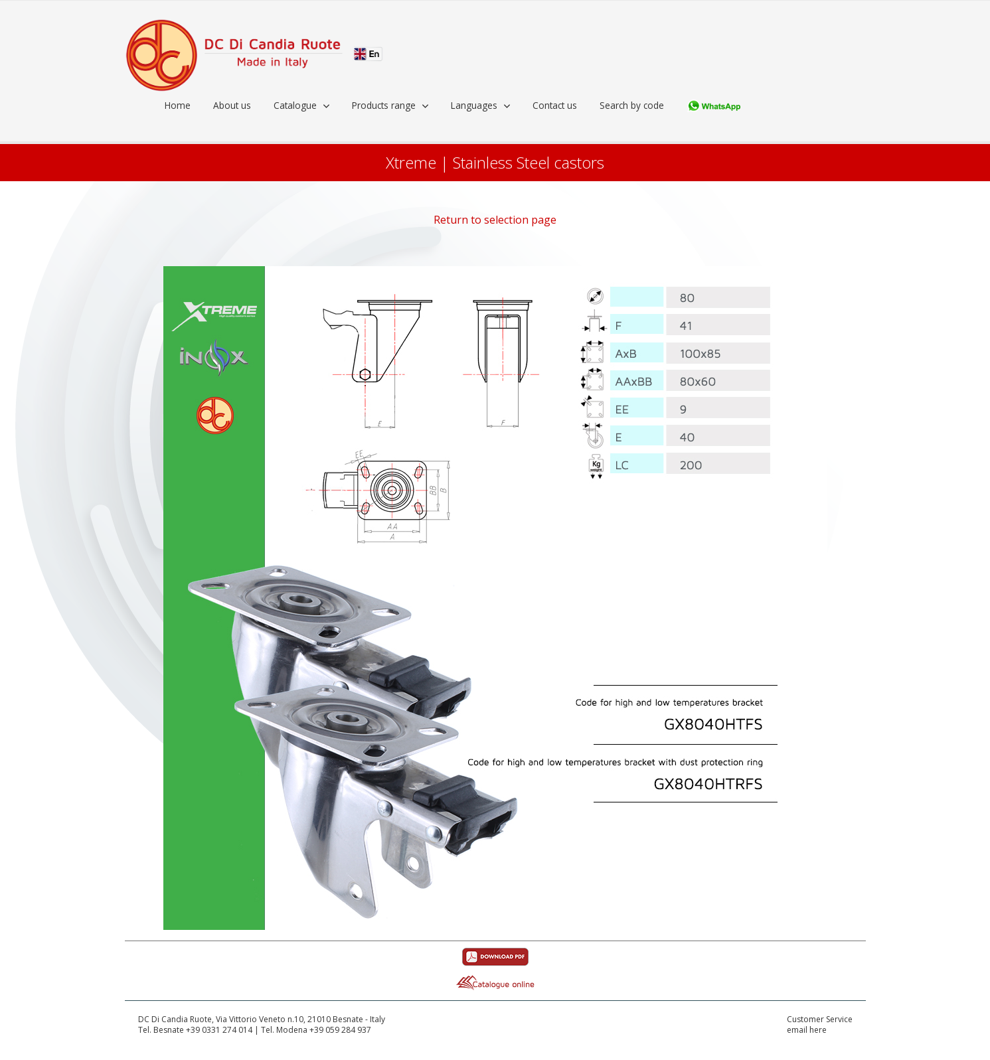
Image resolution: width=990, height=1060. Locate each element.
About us (232, 105)
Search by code (632, 105)
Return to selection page (495, 219)
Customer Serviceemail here (820, 1025)
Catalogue (295, 105)
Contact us (555, 105)
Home (178, 105)
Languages (474, 105)
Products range (384, 105)
